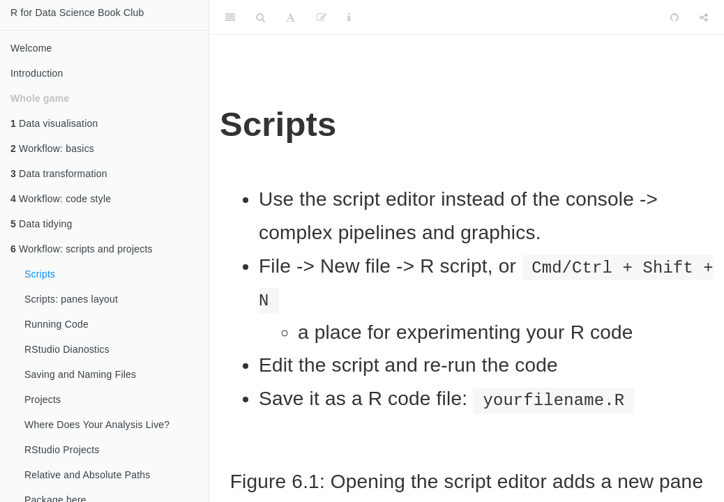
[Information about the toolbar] (349, 17)
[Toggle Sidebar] (230, 17)
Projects (42, 399)
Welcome (31, 48)
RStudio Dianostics (67, 349)
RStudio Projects (61, 449)
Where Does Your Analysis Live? (96, 424)
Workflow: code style (60, 198)
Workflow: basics (52, 148)
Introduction (36, 73)
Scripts (39, 274)
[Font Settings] (291, 17)
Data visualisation (54, 123)
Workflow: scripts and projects (81, 248)
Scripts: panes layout (71, 299)
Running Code (56, 324)
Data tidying (41, 223)
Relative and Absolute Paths (87, 474)
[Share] (703, 17)
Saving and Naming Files (80, 374)
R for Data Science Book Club (77, 12)
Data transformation (58, 173)
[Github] (674, 17)
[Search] (261, 17)
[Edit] (321, 17)
